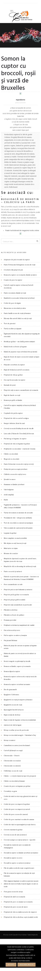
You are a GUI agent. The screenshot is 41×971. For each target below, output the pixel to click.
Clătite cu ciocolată (11, 454)
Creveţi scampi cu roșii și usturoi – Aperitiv (19, 840)
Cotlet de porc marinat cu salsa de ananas (19, 819)
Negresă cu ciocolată (11, 459)
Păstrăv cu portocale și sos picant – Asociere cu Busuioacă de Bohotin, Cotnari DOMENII (21, 578)
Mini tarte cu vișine (11, 548)
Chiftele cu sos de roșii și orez (15, 474)
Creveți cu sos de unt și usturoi (15, 835)
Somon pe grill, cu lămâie (13, 400)
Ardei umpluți (9, 495)
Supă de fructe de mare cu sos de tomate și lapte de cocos (21, 358)
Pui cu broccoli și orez (12, 630)
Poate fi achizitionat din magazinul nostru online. (22, 230)
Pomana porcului (10, 620)
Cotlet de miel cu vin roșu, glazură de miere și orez (20, 797)
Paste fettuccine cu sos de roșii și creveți (19, 464)
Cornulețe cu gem (10, 791)
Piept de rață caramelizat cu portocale (18, 605)
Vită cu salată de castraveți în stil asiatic (18, 528)
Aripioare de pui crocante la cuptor (17, 260)
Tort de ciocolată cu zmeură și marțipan (18, 523)
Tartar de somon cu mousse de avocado (18, 513)
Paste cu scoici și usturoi (13, 571)
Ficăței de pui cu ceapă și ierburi (15, 469)
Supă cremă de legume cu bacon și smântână (20, 720)
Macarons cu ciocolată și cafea (15, 308)
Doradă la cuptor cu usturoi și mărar (17, 863)
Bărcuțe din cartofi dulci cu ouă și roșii (18, 318)
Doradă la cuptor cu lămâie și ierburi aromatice (21, 853)
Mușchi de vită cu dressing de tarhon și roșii (20, 566)
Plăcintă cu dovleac (10, 610)
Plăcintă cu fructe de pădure (14, 615)
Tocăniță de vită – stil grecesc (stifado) (18, 518)
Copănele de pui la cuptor (13, 413)
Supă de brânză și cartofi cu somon (16, 370)
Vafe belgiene (9, 490)
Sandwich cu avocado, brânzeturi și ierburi (19, 298)
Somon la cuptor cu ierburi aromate (17, 684)
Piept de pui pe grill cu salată (14, 600)
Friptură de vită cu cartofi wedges (16, 418)
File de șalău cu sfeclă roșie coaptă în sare (19, 868)
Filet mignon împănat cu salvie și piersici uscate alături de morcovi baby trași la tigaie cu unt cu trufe (21, 884)
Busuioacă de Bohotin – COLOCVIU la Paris (20, 200)
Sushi (6, 500)
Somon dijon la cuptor (12, 671)
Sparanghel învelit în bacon (14, 710)
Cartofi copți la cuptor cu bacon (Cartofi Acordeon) (18, 286)
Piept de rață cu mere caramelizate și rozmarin (21, 390)
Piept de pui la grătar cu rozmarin (16, 595)
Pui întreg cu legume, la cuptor (15, 439)
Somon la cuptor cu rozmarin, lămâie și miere (20, 275)
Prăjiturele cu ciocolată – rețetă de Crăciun (19, 449)
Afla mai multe (26, 965)
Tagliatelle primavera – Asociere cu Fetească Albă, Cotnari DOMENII (20, 506)
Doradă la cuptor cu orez (13, 858)
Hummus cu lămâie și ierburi (14, 484)
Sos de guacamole (10, 689)
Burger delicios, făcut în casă (14, 423)
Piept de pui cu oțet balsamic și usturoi (18, 590)
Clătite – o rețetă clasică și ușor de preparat (20, 776)
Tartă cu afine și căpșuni (12, 329)
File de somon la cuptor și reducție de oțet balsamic (19, 874)
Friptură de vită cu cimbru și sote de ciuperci (20, 912)
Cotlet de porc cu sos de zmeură (16, 814)
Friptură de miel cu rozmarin (14, 897)
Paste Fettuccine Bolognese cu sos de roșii (19, 265)
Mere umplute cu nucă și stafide (15, 538)
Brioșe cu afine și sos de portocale (16, 730)
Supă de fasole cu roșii (12, 395)
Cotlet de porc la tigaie (12, 303)
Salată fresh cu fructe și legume (15, 347)
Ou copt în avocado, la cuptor (14, 380)
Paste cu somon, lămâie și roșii (15, 293)
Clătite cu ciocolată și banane (14, 781)
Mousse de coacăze (11, 553)
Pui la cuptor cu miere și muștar (15, 635)
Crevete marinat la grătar (13, 830)
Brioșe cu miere (9, 740)
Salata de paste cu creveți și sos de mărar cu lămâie (20, 654)
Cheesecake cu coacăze (12, 761)
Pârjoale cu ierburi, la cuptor (14, 365)
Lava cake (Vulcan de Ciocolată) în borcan (19, 434)
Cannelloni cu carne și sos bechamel (17, 745)
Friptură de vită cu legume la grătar (17, 444)
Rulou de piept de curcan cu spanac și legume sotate (20, 647)
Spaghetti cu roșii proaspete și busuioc (18, 700)
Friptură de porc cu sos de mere (16, 907)
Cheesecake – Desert (11, 756)
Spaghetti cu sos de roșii (13, 705)
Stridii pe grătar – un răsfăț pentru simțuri (19, 342)
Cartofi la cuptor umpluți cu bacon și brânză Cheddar (20, 406)
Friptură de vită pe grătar (13, 375)
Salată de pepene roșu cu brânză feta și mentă (20, 352)
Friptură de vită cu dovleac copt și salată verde (21, 917)
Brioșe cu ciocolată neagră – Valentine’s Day (20, 735)
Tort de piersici (9, 323)
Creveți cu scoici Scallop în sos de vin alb (18, 428)
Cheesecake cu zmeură (12, 766)
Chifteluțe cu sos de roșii (13, 771)
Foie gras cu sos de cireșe (13, 892)
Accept (11, 965)
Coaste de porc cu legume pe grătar (17, 786)
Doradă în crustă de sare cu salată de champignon (17, 846)
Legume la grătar (10, 533)
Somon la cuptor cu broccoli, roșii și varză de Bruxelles (20, 678)
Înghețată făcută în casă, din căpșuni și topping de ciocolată (22, 335)
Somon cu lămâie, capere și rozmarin (17, 666)
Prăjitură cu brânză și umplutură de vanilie (19, 625)
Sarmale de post (10, 385)
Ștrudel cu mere (10, 479)
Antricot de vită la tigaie (12, 725)
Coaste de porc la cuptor (13, 280)
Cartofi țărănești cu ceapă (13, 750)
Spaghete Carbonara (11, 695)
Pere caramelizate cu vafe (13, 584)
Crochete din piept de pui (13, 270)
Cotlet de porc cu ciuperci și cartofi (17, 809)
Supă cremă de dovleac (12, 715)
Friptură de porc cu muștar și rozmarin (18, 902)
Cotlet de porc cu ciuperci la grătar (17, 804)
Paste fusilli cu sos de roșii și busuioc (17, 313)
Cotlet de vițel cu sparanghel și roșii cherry (20, 825)
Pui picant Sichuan (10, 640)
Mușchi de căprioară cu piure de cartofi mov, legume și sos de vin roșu (20, 560)
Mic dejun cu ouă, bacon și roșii (15, 543)
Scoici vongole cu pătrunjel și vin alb (17, 661)
